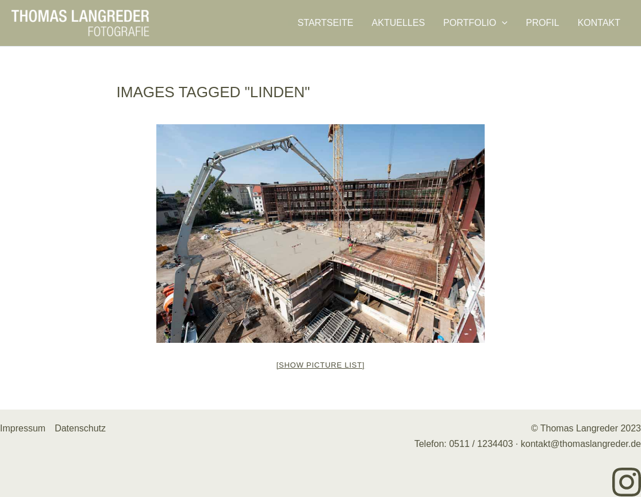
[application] (502, 23)
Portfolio (475, 23)
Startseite (325, 23)
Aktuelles (398, 23)
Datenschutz (80, 428)
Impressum (22, 428)
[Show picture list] (321, 365)
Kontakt (599, 23)
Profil (542, 23)
